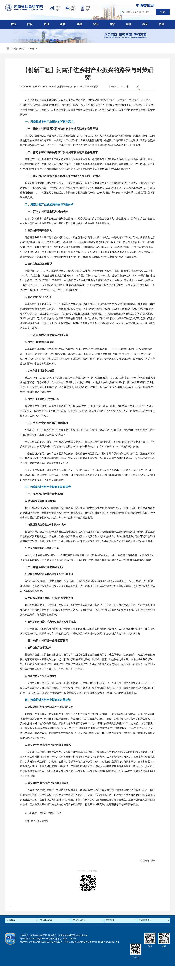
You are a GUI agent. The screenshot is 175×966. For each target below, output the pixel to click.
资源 (161, 24)
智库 (95, 24)
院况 (30, 24)
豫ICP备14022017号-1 (108, 942)
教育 (145, 24)
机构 (62, 24)
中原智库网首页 (18, 48)
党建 (79, 24)
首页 (13, 24)
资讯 (46, 24)
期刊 (128, 24)
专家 (112, 24)
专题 (32, 48)
